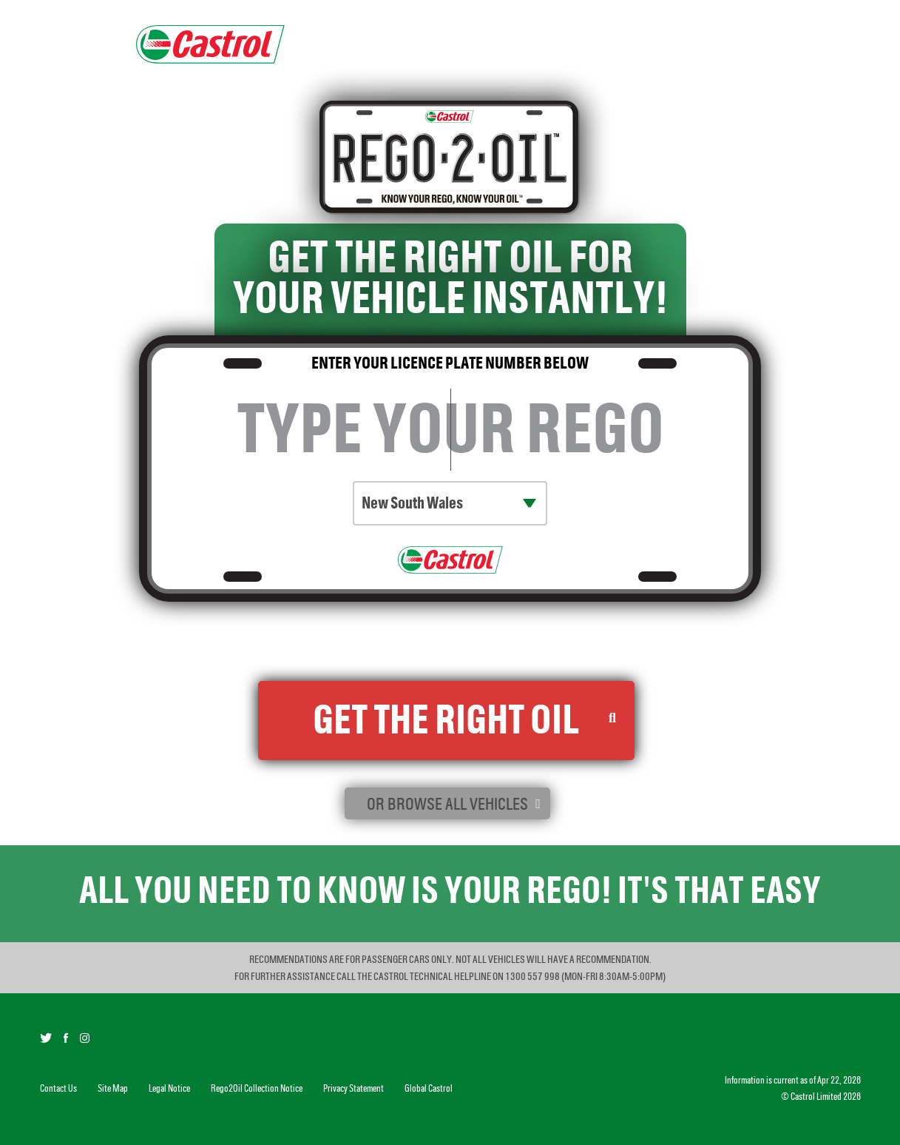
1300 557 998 (533, 976)
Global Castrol (429, 1088)
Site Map (113, 1088)
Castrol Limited (816, 1096)
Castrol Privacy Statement (565, 652)
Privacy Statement (353, 1088)
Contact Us (58, 1088)
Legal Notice (169, 1088)
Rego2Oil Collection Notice (412, 652)
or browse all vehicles (447, 803)
